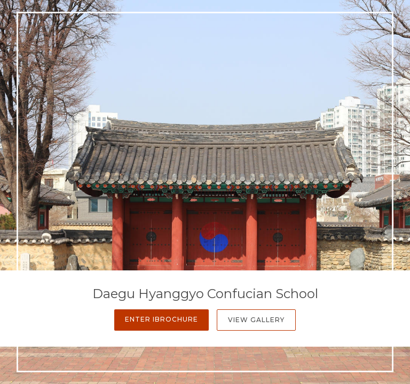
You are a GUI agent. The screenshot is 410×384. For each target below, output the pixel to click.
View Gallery (256, 320)
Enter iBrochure (161, 319)
